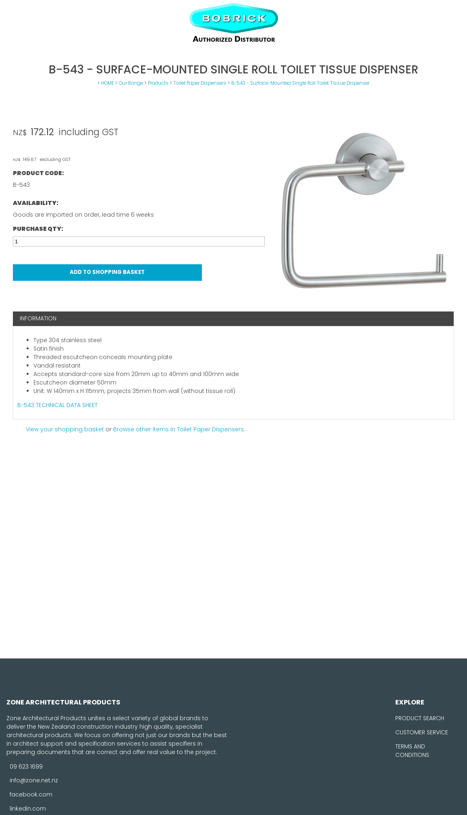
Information (38, 318)
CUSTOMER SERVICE (421, 732)
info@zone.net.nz (34, 780)
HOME (107, 83)
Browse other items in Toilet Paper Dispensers (178, 429)
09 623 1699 (26, 766)
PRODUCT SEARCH (419, 718)
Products (158, 83)
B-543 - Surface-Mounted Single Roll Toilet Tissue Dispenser (300, 83)
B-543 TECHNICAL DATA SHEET (57, 405)
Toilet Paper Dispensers (199, 83)
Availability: (35, 203)
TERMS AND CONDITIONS (412, 750)
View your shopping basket (65, 429)
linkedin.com (28, 809)
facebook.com (31, 794)
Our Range (131, 83)
